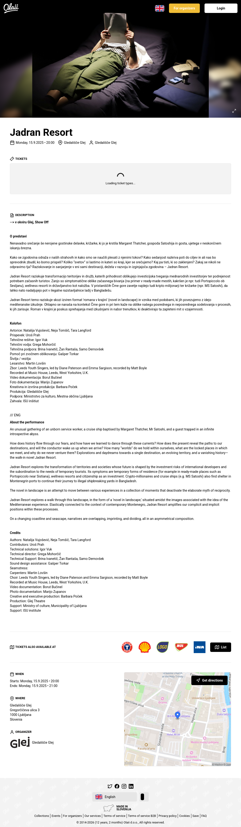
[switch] (144, 797)
